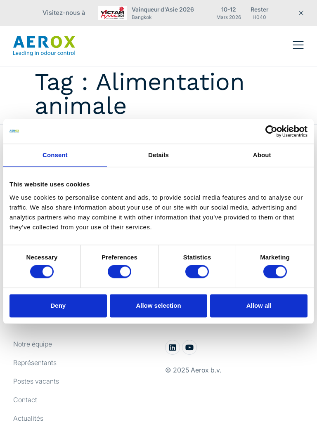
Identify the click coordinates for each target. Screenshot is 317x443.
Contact (25, 400)
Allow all (259, 305)
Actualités (28, 418)
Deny (58, 305)
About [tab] (262, 154)
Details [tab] (158, 154)
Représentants (35, 362)
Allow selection (158, 305)
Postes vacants (36, 381)
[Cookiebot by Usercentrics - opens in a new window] (271, 131)
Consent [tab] (55, 154)
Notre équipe (32, 344)
